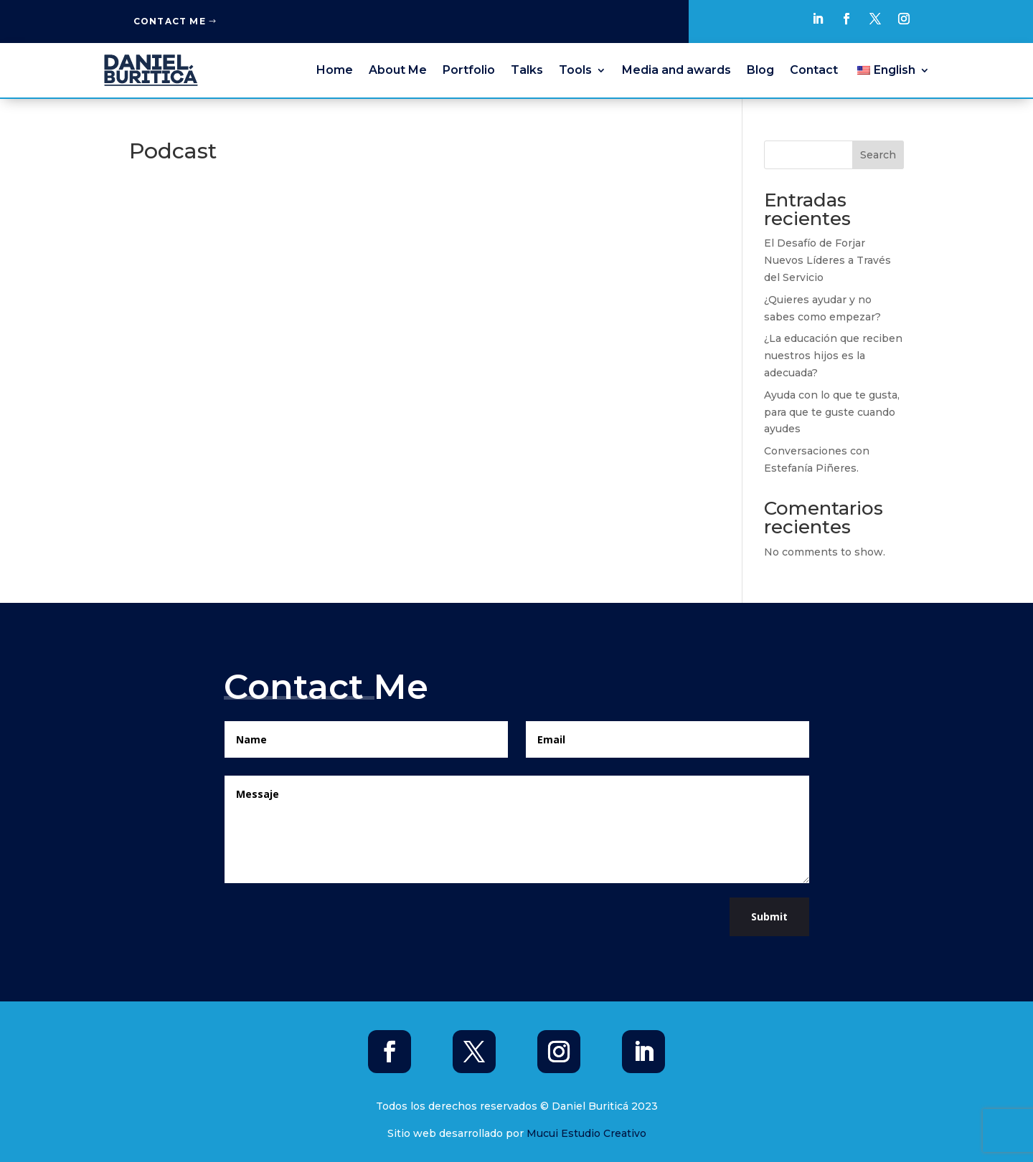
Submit (769, 916)
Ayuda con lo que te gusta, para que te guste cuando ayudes (832, 412)
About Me (398, 70)
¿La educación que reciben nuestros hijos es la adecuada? (833, 355)
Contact (814, 70)
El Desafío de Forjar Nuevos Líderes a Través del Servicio (827, 260)
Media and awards (676, 70)
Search (878, 154)
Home (334, 70)
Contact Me (169, 21)
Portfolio (469, 70)
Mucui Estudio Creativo (586, 1133)
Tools (575, 70)
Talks (527, 70)
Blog (760, 70)
